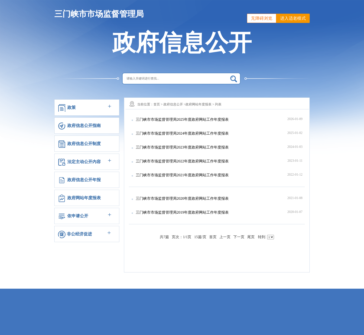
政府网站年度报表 (84, 198)
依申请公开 (77, 216)
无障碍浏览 (261, 18)
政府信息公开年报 (84, 179)
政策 (71, 107)
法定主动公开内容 (84, 161)
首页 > (157, 104)
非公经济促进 (79, 234)
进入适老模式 (293, 18)
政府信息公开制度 (84, 143)
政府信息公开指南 (84, 125)
